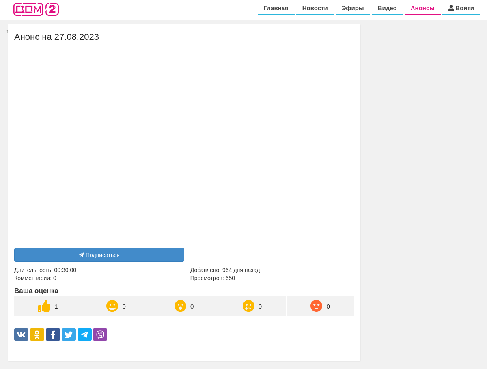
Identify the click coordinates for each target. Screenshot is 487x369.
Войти (461, 7)
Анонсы (423, 7)
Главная (276, 7)
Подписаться (99, 255)
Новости (315, 7)
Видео (387, 7)
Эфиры (353, 7)
